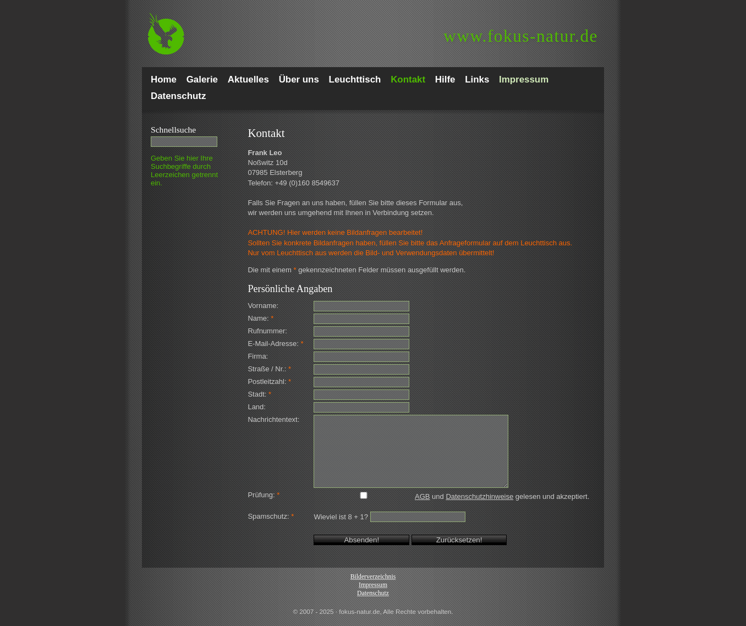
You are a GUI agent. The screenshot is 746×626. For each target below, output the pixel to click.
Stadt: (259, 394)
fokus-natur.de (520, 36)
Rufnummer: (267, 331)
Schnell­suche (173, 129)
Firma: (258, 356)
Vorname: (263, 305)
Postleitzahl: (269, 381)
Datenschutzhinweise (479, 496)
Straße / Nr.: (269, 369)
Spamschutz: (271, 516)
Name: (260, 318)
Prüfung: (263, 495)
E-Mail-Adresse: (275, 343)
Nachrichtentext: (273, 419)
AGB (422, 496)
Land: (257, 407)
